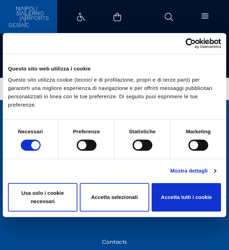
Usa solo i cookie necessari (43, 197)
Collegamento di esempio (81, 17)
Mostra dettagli (188, 171)
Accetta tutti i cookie (186, 197)
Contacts (114, 241)
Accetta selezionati (114, 197)
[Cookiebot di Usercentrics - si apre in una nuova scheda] (190, 43)
